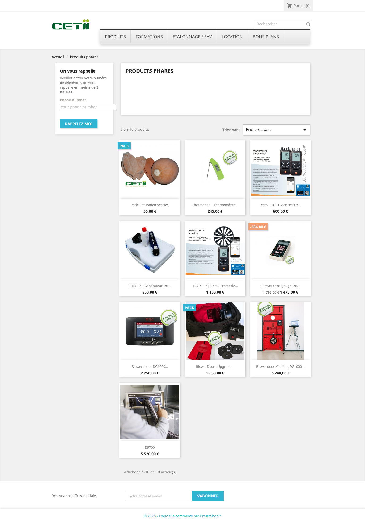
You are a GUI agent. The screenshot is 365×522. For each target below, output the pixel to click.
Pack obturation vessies (150, 205)
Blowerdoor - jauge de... (280, 285)
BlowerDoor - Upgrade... (215, 366)
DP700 (150, 447)
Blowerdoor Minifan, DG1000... (280, 366)
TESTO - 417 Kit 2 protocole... (215, 285)
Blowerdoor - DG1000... (150, 366)
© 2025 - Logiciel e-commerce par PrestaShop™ (182, 516)
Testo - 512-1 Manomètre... (280, 205)
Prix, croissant (276, 130)
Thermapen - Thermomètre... (215, 205)
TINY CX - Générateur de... (150, 285)
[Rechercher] (283, 24)
